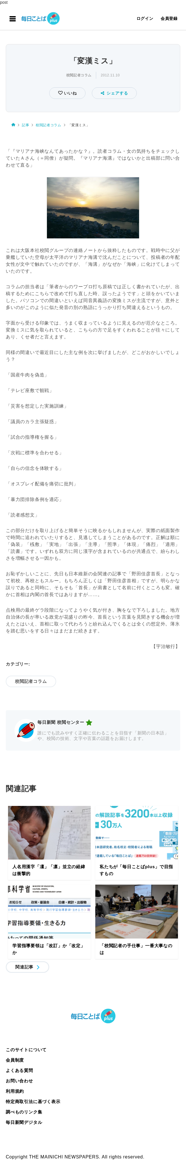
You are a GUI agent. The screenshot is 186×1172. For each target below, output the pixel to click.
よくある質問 (19, 1070)
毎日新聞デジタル (24, 1122)
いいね (69, 93)
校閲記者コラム (79, 75)
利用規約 (15, 1091)
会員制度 (15, 1060)
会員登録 (169, 18)
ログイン (144, 18)
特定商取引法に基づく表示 (33, 1101)
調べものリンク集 (24, 1111)
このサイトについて (26, 1049)
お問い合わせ (19, 1080)
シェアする (114, 93)
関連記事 (24, 966)
